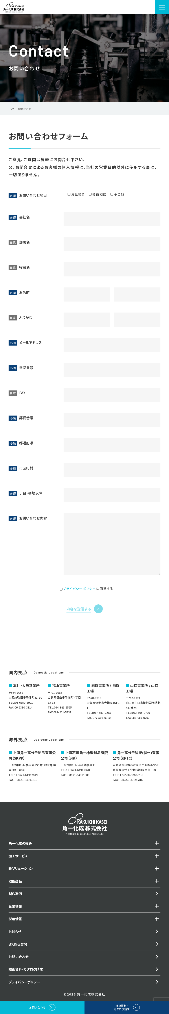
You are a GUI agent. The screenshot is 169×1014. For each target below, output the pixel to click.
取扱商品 (16, 882)
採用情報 (16, 922)
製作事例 (16, 895)
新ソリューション (22, 869)
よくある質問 (18, 948)
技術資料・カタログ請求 (27, 974)
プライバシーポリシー (79, 588)
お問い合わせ (19, 961)
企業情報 (16, 908)
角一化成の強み (21, 843)
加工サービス (19, 856)
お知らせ (15, 935)
